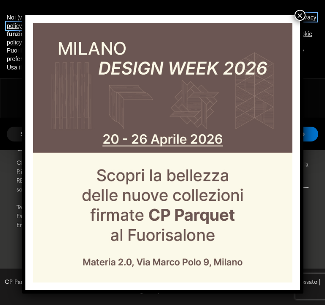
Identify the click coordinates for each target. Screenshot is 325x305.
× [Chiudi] (300, 15)
